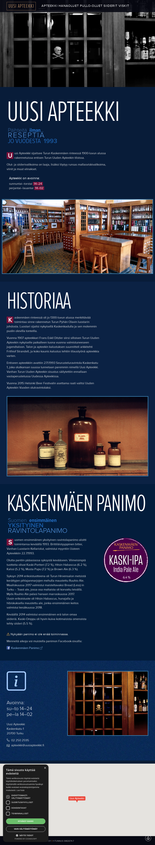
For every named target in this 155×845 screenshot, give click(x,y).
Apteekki (49, 6)
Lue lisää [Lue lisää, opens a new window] (20, 790)
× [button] (45, 768)
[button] (25, 835)
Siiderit (110, 6)
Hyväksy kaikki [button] (26, 821)
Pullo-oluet (91, 6)
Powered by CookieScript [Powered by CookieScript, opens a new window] (26, 839)
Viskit (124, 6)
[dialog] (25, 803)
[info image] (16, 682)
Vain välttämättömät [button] (25, 829)
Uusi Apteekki (21, 6)
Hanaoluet (69, 6)
